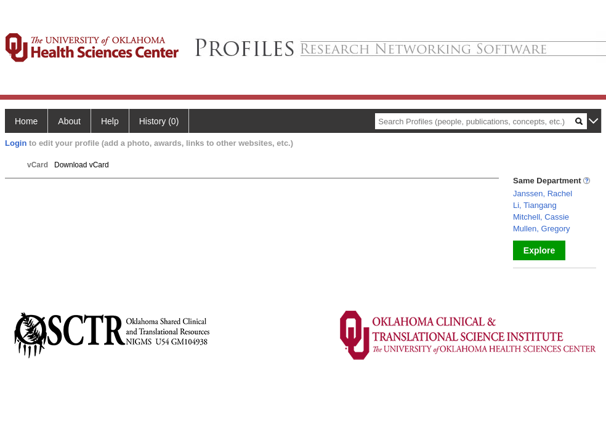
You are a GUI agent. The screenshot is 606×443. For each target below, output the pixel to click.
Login (15, 143)
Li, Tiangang (535, 205)
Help (110, 121)
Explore (539, 250)
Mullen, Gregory (541, 228)
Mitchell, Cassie (541, 217)
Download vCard (81, 165)
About (69, 121)
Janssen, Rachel (542, 193)
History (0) (159, 121)
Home (26, 121)
